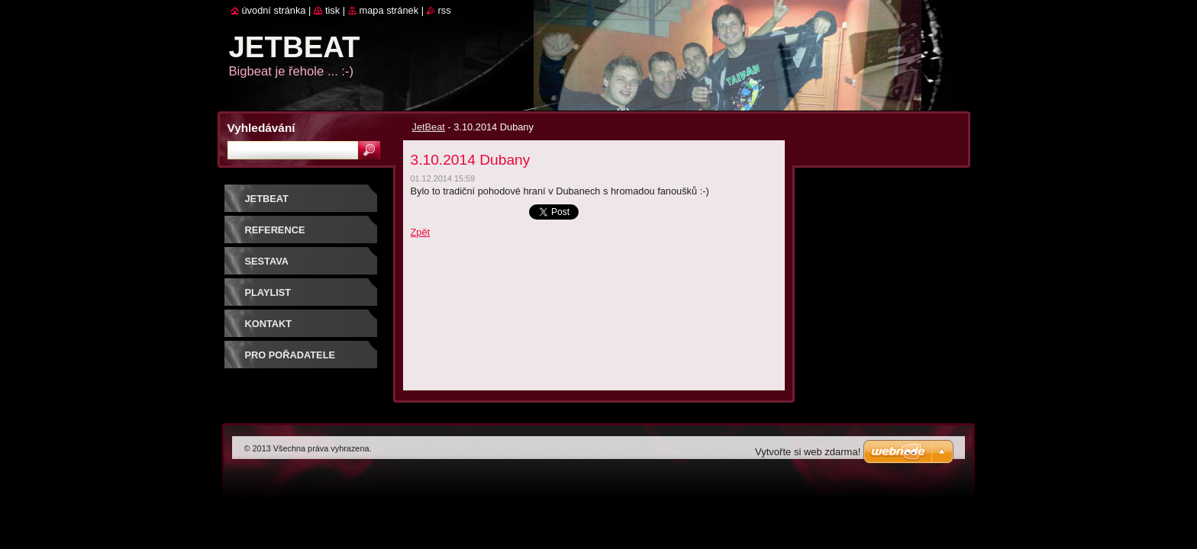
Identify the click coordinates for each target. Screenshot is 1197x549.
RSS (444, 10)
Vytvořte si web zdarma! (807, 452)
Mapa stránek (389, 10)
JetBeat (428, 127)
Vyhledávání (261, 127)
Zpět (421, 232)
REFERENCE (275, 230)
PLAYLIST (268, 292)
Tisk (332, 10)
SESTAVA (267, 261)
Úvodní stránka (274, 10)
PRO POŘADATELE (290, 355)
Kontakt (268, 323)
